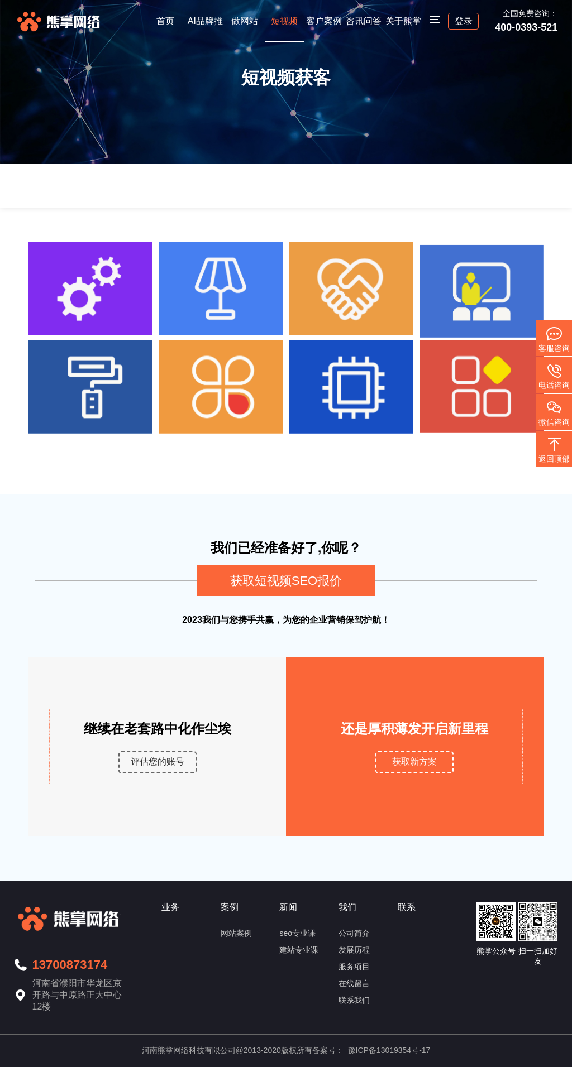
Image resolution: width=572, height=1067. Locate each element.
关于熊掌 (403, 21)
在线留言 (354, 983)
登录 (464, 21)
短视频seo (284, 29)
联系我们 (354, 1000)
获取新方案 (414, 761)
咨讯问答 (364, 21)
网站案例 (236, 933)
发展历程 (354, 949)
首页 (165, 21)
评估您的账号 (157, 761)
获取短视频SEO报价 (286, 581)
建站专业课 (298, 949)
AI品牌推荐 (205, 29)
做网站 (244, 21)
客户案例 (324, 21)
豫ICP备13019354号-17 (389, 1050)
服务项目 (354, 966)
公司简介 (354, 933)
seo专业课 (297, 933)
